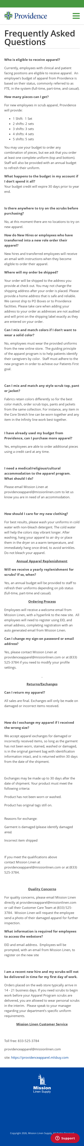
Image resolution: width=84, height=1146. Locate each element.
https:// (16, 1057)
